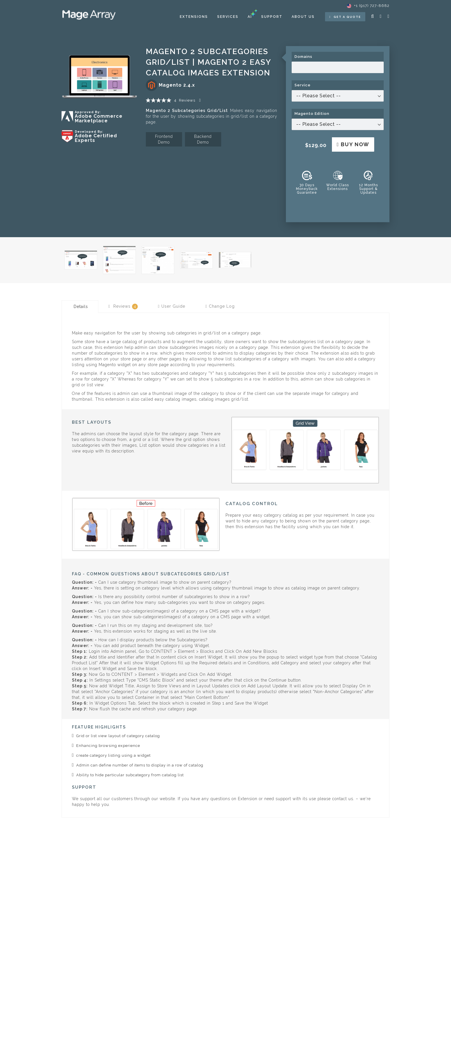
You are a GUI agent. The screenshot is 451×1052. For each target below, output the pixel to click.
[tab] (80, 306)
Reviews (123, 306)
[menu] (247, 17)
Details (81, 306)
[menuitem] (194, 17)
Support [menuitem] (271, 17)
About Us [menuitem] (303, 17)
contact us (342, 798)
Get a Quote (345, 16)
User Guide (171, 306)
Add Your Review (200, 100)
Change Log (220, 306)
